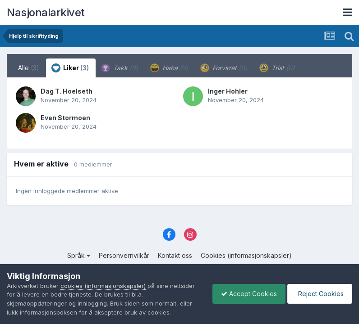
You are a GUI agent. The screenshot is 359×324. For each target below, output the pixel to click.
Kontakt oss (175, 255)
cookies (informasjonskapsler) (103, 285)
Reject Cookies (319, 293)
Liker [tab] (70, 67)
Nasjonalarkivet (46, 12)
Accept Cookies (247, 293)
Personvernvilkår (124, 255)
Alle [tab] (28, 68)
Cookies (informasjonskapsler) (246, 255)
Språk (78, 255)
